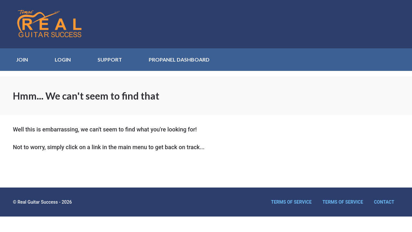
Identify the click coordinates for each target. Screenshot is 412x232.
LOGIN (63, 59)
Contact (384, 202)
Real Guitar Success (53, 24)
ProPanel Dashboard (179, 59)
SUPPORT (110, 59)
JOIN (22, 59)
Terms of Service (291, 202)
